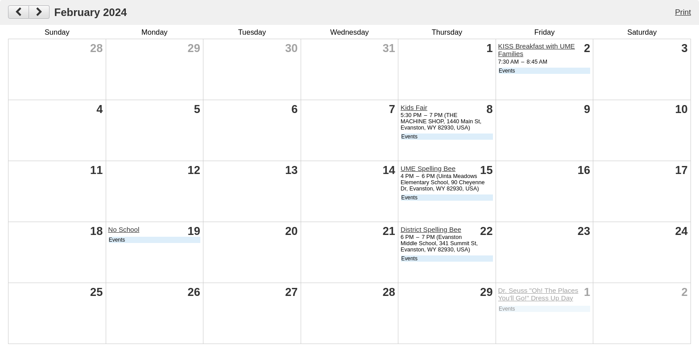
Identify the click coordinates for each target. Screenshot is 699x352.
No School (123, 229)
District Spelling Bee (431, 229)
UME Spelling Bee (428, 168)
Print (683, 12)
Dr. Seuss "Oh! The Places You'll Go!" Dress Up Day (538, 294)
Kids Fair (414, 107)
